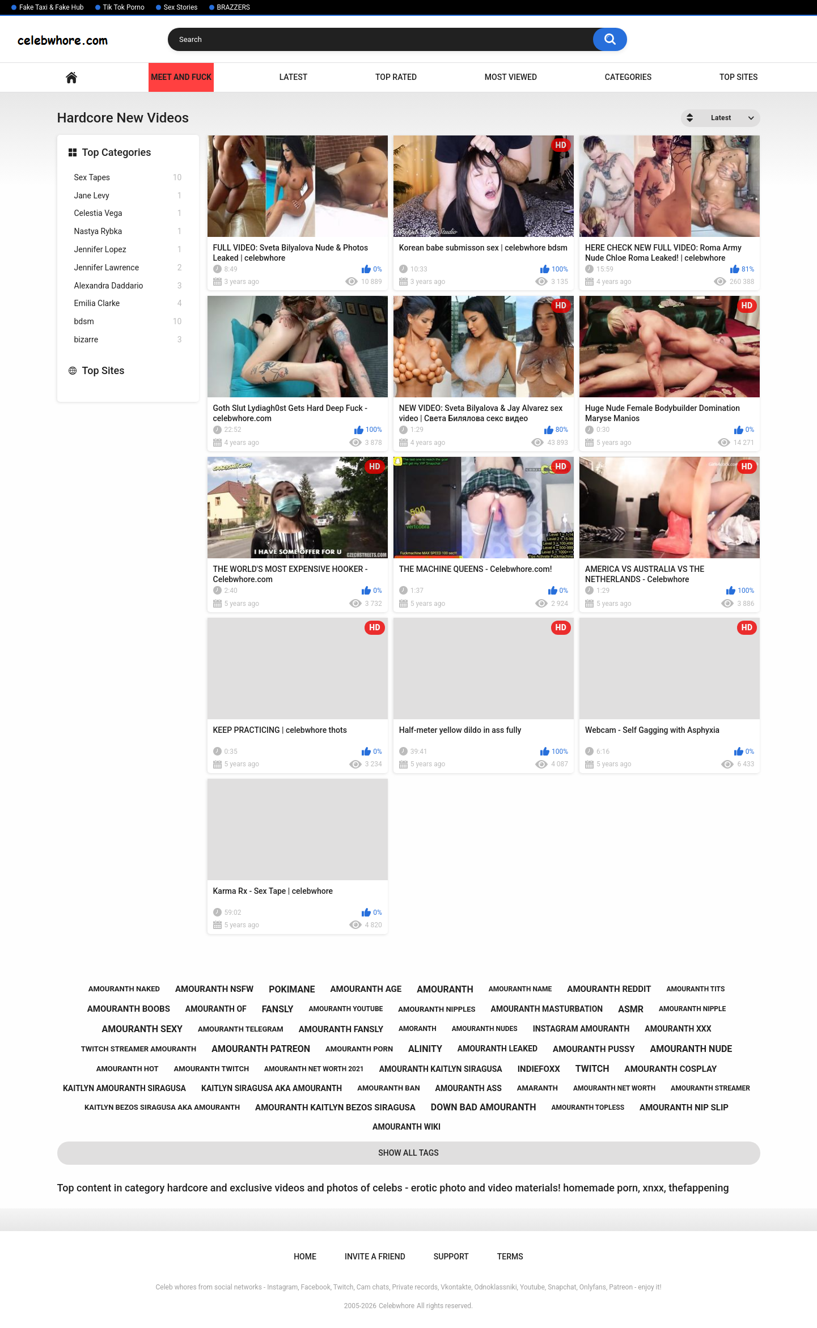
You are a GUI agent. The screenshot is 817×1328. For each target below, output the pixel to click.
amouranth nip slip (684, 1107)
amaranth (537, 1088)
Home (71, 77)
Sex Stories (181, 7)
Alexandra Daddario (128, 286)
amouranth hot (127, 1068)
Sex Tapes (128, 178)
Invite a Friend (375, 1256)
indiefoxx (539, 1069)
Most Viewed (511, 77)
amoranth (418, 1029)
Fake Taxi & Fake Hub (51, 7)
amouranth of (216, 1008)
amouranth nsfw (214, 989)
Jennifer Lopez (128, 249)
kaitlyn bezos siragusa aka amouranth (162, 1107)
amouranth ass (468, 1088)
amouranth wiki (406, 1126)
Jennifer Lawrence (128, 268)
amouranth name (520, 989)
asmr (631, 1009)
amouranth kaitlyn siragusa (440, 1069)
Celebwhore (396, 1306)
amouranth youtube (345, 1009)
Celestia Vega (128, 213)
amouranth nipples (436, 1009)
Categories (628, 77)
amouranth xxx (678, 1028)
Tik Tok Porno (124, 7)
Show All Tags (408, 1152)
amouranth (445, 989)
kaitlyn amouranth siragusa (124, 1088)
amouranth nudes (485, 1029)
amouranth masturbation (546, 1008)
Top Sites (738, 77)
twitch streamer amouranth (139, 1049)
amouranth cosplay (671, 1069)
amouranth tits (695, 989)
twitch (592, 1068)
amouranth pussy (593, 1049)
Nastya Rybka (128, 231)
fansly (278, 1009)
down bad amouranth (483, 1107)
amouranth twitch (211, 1068)
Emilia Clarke (128, 303)
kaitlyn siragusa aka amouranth (271, 1088)
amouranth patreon (260, 1048)
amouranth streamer (710, 1088)
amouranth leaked (497, 1048)
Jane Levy (128, 196)
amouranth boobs (128, 1009)
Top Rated (396, 77)
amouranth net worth (614, 1088)
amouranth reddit (609, 989)
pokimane (292, 989)
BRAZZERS (233, 7)
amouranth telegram (240, 1029)
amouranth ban (388, 1088)
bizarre (128, 340)
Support (451, 1256)
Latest (294, 77)
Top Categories (116, 152)
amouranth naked (124, 989)
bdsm (128, 321)
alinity (425, 1048)
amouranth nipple (692, 1009)
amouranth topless (587, 1107)
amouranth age (366, 989)
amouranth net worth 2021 (314, 1069)
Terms (510, 1256)
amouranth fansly (341, 1029)
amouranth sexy (142, 1029)
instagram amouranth (581, 1028)
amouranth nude (691, 1048)
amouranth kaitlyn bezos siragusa (335, 1107)
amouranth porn (359, 1049)
